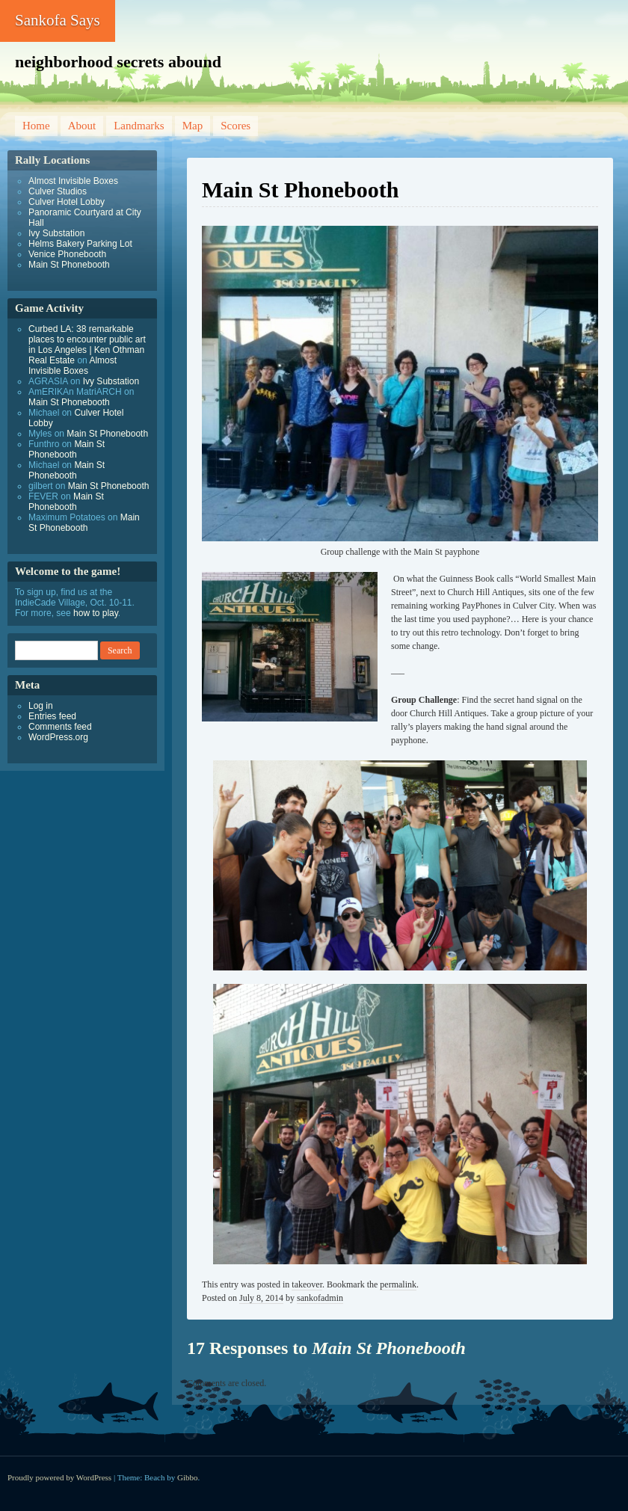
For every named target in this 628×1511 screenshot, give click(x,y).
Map (192, 126)
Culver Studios (57, 191)
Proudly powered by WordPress (59, 1477)
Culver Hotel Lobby (66, 202)
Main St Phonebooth (69, 264)
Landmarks (139, 126)
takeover (307, 1284)
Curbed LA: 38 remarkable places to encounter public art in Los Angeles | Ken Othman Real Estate (87, 345)
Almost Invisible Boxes (73, 181)
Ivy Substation (56, 233)
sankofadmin (320, 1298)
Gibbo (187, 1477)
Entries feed (52, 716)
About (82, 126)
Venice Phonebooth (67, 254)
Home (36, 126)
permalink (398, 1284)
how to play (95, 613)
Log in (40, 706)
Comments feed (60, 726)
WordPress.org (58, 737)
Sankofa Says (57, 20)
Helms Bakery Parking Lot (80, 244)
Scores (235, 126)
